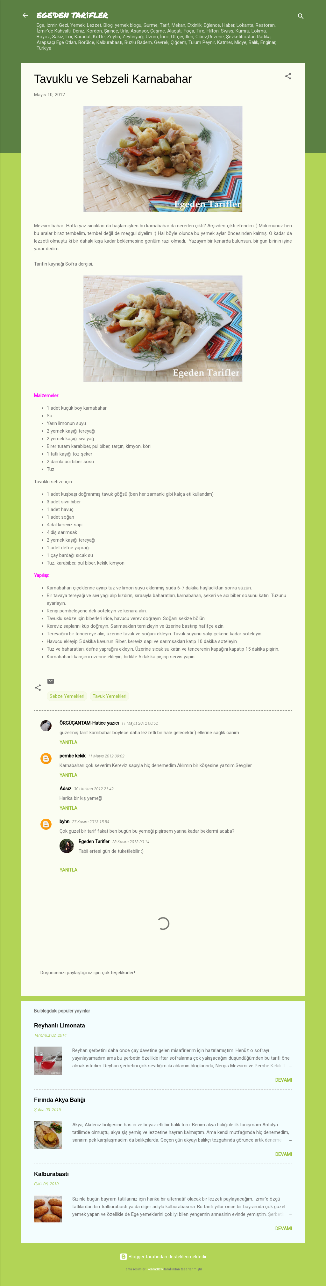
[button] (288, 77)
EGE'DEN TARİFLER (72, 15)
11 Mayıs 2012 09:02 (106, 756)
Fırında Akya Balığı (59, 1100)
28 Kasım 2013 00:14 (130, 841)
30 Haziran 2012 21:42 (94, 788)
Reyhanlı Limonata (59, 1025)
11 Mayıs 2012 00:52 (139, 723)
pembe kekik (72, 756)
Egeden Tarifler (94, 841)
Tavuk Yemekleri (109, 696)
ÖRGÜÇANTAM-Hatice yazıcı (89, 723)
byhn (64, 821)
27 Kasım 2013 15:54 (90, 821)
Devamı (283, 1080)
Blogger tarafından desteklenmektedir (163, 1257)
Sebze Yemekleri (67, 696)
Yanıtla (68, 742)
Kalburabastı (51, 1174)
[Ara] (301, 17)
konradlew (155, 1269)
